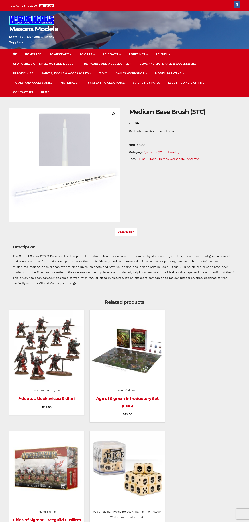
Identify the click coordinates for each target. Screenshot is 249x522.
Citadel (152, 159)
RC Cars (86, 54)
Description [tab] (126, 232)
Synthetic (192, 159)
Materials (69, 82)
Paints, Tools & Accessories (65, 73)
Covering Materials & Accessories (169, 63)
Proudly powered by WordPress (27, 514)
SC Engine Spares (146, 82)
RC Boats (111, 54)
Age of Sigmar (94, 366)
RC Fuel (162, 54)
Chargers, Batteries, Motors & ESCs (43, 63)
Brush (141, 159)
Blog (45, 92)
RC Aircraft (59, 54)
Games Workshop (130, 73)
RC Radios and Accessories (107, 63)
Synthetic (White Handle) (161, 152)
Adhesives (137, 54)
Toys (103, 73)
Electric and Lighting (186, 82)
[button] (229, 73)
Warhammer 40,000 (34, 366)
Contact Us (23, 92)
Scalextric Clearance (106, 82)
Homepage (33, 54)
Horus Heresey (223, 366)
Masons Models (33, 29)
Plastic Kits (23, 73)
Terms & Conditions (228, 514)
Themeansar (79, 514)
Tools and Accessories (33, 82)
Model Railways (168, 73)
